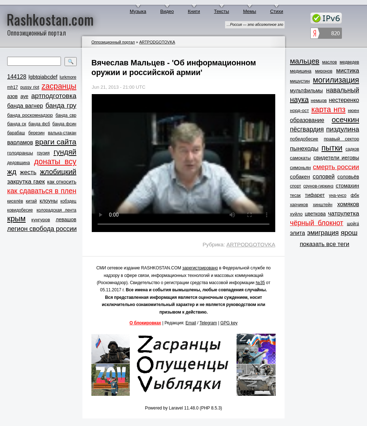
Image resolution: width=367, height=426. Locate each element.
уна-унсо (338, 195)
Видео (167, 11)
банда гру (61, 105)
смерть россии (336, 167)
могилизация (336, 80)
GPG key (229, 322)
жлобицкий (58, 172)
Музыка (138, 11)
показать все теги (324, 244)
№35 (260, 282)
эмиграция (323, 232)
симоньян (300, 167)
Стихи (276, 11)
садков (352, 149)
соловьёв (348, 177)
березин (36, 132)
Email (191, 322)
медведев (349, 62)
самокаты (300, 158)
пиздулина (342, 129)
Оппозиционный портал (113, 42)
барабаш (16, 132)
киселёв (15, 201)
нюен (353, 110)
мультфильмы (306, 90)
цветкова (315, 214)
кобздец (68, 201)
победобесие (304, 139)
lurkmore (67, 77)
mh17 (12, 87)
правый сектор (341, 139)
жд (11, 171)
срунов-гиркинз (318, 186)
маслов (329, 62)
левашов (66, 219)
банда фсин (64, 123)
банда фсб (39, 123)
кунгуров (41, 219)
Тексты (221, 11)
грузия (43, 153)
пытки (331, 148)
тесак (295, 195)
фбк (355, 195)
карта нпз (328, 109)
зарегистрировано (200, 267)
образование (307, 120)
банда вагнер (25, 106)
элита (297, 233)
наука (299, 99)
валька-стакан (62, 132)
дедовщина (18, 162)
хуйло (296, 214)
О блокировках (145, 322)
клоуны (48, 201)
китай (31, 201)
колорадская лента (56, 210)
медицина (300, 71)
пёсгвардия (307, 129)
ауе (24, 96)
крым (16, 218)
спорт (295, 186)
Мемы (249, 11)
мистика (347, 70)
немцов (319, 100)
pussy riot (29, 87)
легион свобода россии (42, 228)
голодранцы (20, 153)
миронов (323, 71)
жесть (28, 172)
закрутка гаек (26, 181)
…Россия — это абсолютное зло (255, 25)
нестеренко (344, 100)
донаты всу (55, 161)
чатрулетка (343, 213)
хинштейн (322, 204)
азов (12, 96)
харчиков (299, 204)
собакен (300, 176)
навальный (342, 90)
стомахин (347, 185)
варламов (20, 142)
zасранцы (59, 86)
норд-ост (299, 110)
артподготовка (53, 95)
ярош (349, 232)
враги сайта (55, 142)
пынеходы (304, 148)
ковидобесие (20, 210)
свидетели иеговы (336, 157)
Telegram (208, 322)
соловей (323, 176)
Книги (194, 11)
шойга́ (353, 223)
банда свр (66, 115)
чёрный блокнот (316, 223)
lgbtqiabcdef (42, 77)
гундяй (64, 152)
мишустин (300, 81)
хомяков (348, 204)
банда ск (16, 123)
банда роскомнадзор (30, 115)
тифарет (315, 195)
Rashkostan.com (50, 19)
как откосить (61, 182)
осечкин (345, 119)
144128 (16, 77)
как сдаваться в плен (41, 191)
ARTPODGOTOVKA (157, 42)
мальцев (304, 61)
